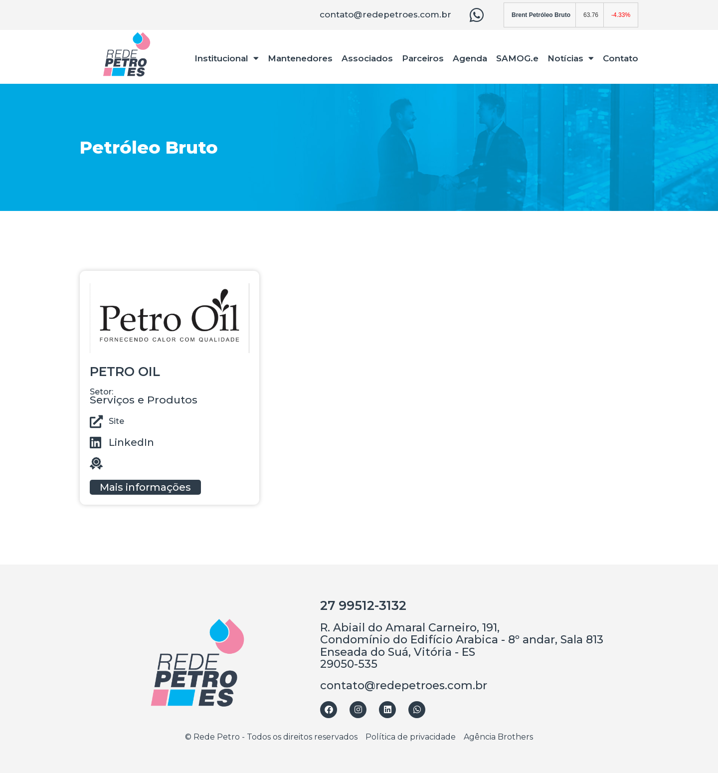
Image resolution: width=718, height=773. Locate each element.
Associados (367, 58)
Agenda (470, 58)
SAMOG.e (517, 58)
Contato (620, 58)
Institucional (226, 58)
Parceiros (423, 58)
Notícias (570, 58)
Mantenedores (300, 58)
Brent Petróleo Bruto (541, 14)
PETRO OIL (125, 371)
